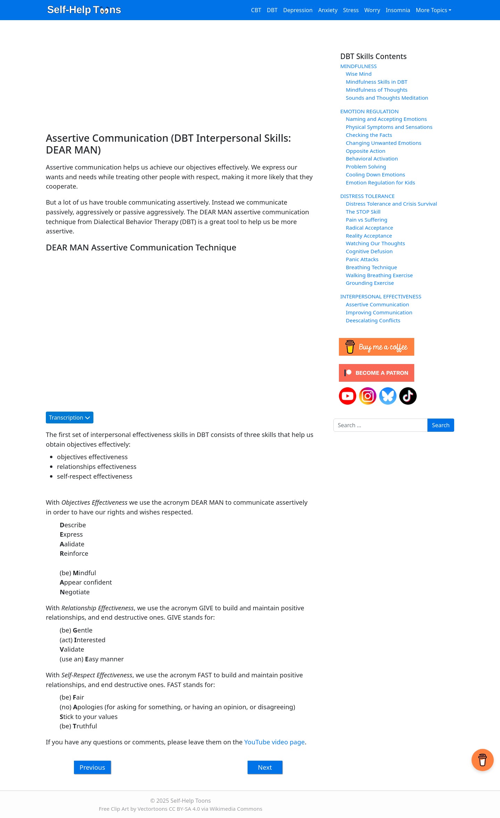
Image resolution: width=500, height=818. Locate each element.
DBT (272, 10)
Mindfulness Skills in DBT (376, 81)
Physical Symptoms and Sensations (389, 126)
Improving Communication (379, 312)
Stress (351, 10)
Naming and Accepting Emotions (386, 118)
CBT (256, 10)
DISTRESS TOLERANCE (367, 195)
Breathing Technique (371, 267)
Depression (297, 10)
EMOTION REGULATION (369, 111)
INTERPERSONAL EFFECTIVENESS (381, 296)
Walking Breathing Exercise (379, 275)
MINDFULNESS (358, 66)
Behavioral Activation (372, 158)
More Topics (431, 10)
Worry (372, 10)
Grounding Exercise (370, 282)
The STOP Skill (363, 211)
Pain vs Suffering (367, 219)
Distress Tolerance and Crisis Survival (391, 203)
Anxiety (328, 10)
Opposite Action (365, 150)
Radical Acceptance (369, 227)
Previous (92, 767)
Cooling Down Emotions (375, 174)
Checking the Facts (369, 134)
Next (265, 767)
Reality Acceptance (369, 235)
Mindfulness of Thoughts (377, 89)
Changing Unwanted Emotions (384, 142)
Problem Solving (366, 166)
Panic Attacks (362, 259)
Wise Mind (359, 73)
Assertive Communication (377, 304)
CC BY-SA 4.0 (184, 808)
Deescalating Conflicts (373, 320)
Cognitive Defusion (369, 251)
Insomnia (398, 10)
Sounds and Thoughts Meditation (387, 97)
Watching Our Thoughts (375, 243)
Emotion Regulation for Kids (380, 182)
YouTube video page (274, 741)
